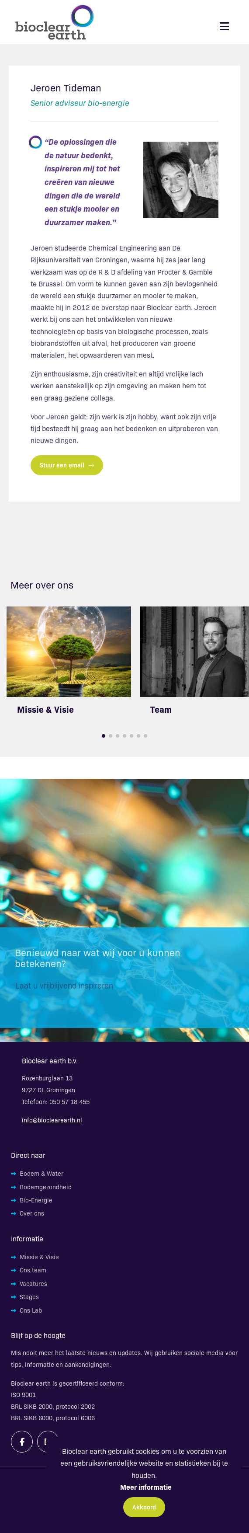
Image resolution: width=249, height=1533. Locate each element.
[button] (103, 736)
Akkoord (144, 1507)
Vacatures (33, 1283)
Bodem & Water (41, 1173)
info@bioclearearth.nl (52, 1120)
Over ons (32, 1213)
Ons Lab (31, 1310)
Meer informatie (146, 1486)
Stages (29, 1296)
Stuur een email (67, 465)
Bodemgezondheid (46, 1187)
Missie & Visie (45, 709)
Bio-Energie (36, 1200)
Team (161, 709)
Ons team (33, 1270)
